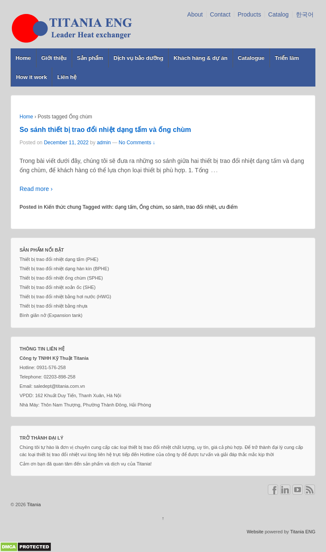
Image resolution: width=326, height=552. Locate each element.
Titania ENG (302, 531)
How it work (31, 77)
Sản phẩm (90, 58)
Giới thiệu (54, 58)
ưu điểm (228, 207)
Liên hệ (66, 77)
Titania (33, 504)
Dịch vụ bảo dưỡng (138, 58)
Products (249, 14)
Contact (220, 14)
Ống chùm (151, 207)
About (195, 14)
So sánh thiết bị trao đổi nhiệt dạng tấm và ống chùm (105, 129)
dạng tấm (126, 207)
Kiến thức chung (62, 207)
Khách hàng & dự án (201, 58)
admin (104, 143)
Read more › (36, 188)
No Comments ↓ (137, 143)
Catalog (278, 14)
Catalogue (251, 58)
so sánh (174, 207)
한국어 (305, 14)
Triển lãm (287, 58)
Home (23, 58)
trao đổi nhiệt (201, 207)
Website (255, 531)
